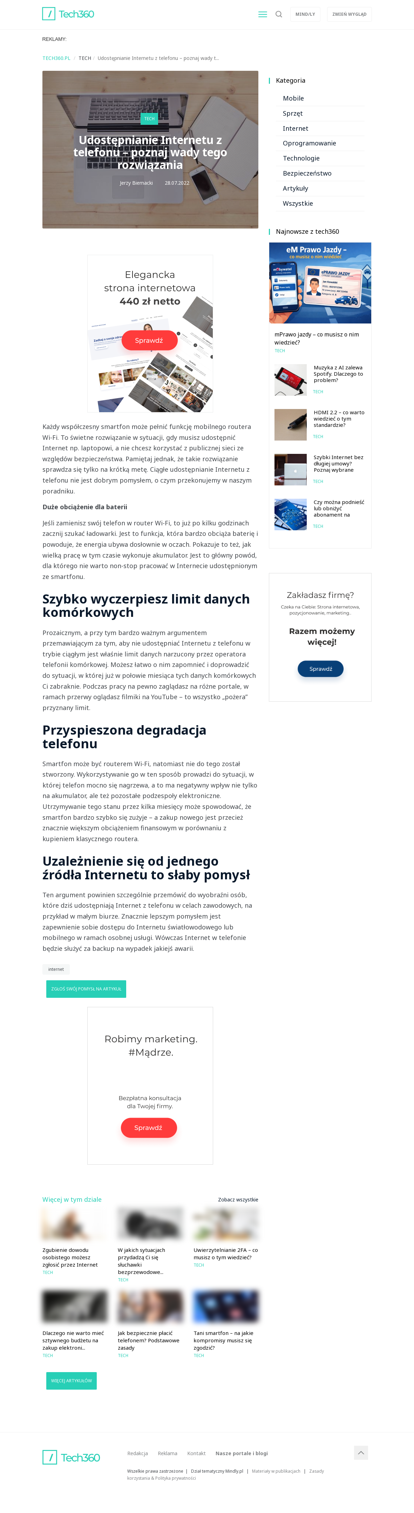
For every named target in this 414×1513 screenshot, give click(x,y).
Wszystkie (298, 203)
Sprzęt (293, 113)
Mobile (293, 98)
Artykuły (295, 188)
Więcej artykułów (71, 1381)
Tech (149, 119)
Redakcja (137, 1453)
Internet (295, 128)
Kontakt (196, 1453)
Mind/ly (305, 14)
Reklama (167, 1453)
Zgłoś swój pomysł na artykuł (86, 989)
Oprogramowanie (309, 143)
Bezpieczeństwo (307, 173)
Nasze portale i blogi (242, 1453)
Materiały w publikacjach (276, 1471)
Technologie (301, 158)
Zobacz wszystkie (238, 1199)
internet (56, 969)
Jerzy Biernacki (136, 182)
